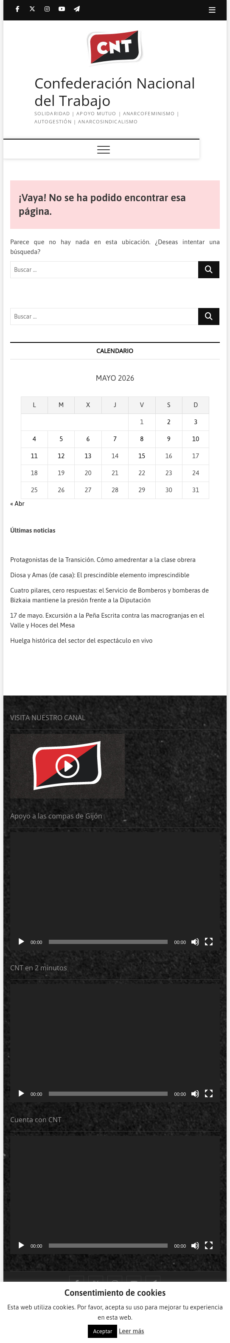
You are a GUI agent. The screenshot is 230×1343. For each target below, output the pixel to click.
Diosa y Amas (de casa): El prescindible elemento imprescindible (100, 575)
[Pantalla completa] (209, 942)
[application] (115, 891)
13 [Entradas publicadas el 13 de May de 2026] (88, 455)
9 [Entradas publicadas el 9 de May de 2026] (169, 438)
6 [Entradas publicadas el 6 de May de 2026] (88, 438)
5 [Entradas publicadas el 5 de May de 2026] (61, 438)
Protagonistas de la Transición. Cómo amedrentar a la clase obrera (103, 559)
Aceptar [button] (102, 1331)
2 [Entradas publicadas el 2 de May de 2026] (169, 421)
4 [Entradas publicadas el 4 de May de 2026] (34, 438)
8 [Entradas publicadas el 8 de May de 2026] (141, 438)
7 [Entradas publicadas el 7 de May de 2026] (115, 438)
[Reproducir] (21, 942)
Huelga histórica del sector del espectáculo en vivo (81, 640)
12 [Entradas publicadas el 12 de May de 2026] (61, 455)
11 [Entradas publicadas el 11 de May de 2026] (34, 455)
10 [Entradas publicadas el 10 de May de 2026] (195, 438)
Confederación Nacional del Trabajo (114, 92)
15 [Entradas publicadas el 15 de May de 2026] (141, 455)
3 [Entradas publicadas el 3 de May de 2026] (195, 421)
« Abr (17, 503)
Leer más (131, 1330)
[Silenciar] (195, 942)
